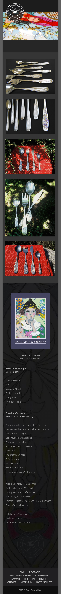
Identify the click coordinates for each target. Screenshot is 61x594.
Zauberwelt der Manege (18, 442)
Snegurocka (12, 397)
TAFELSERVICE (39, 578)
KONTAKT (11, 582)
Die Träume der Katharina (19, 437)
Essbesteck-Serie (14, 518)
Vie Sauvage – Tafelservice (19, 496)
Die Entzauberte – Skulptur (19, 522)
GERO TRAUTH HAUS (20, 575)
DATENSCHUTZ (44, 582)
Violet (8, 384)
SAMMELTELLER (19, 578)
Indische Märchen (15, 388)
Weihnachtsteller (14, 467)
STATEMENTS (41, 575)
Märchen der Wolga (16, 433)
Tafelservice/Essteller (16, 514)
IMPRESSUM (26, 582)
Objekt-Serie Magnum (17, 505)
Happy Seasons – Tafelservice (20, 492)
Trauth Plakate (13, 380)
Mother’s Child (13, 463)
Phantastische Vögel (16, 454)
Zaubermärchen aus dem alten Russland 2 (27, 429)
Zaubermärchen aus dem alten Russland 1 (27, 425)
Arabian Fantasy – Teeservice (20, 488)
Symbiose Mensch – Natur (19, 446)
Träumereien (12, 459)
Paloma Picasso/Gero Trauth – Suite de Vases (28, 500)
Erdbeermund (13, 393)
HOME (21, 572)
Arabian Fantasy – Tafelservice (21, 483)
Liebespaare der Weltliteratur (21, 471)
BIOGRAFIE (34, 572)
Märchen (10, 450)
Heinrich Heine (13, 401)
